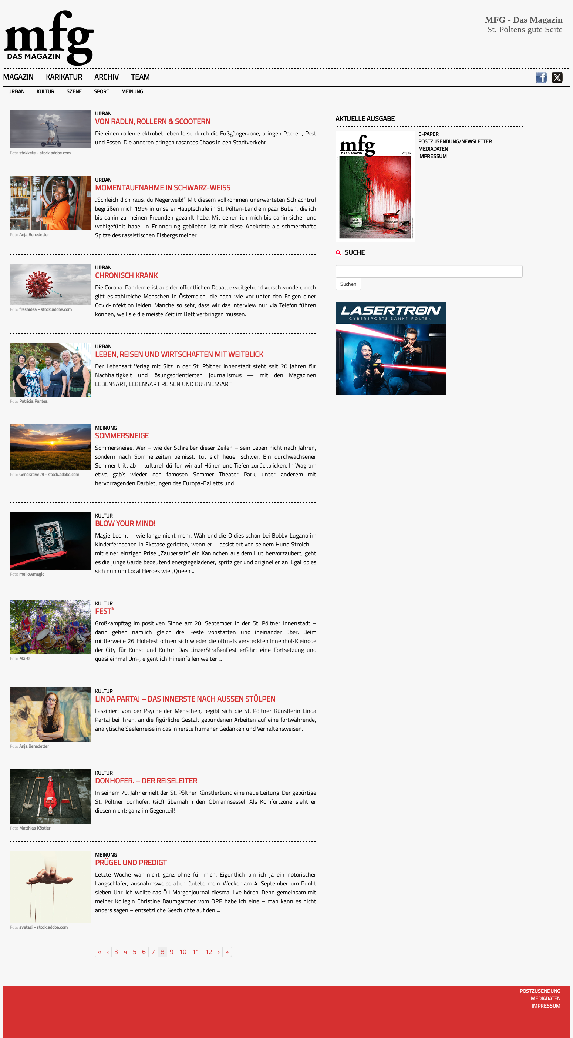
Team (140, 77)
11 (195, 952)
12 (208, 952)
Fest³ (104, 611)
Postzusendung (540, 991)
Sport (101, 91)
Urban (16, 91)
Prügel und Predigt (131, 862)
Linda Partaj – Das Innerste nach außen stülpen (185, 699)
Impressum (432, 156)
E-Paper (428, 134)
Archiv (106, 77)
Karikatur (64, 77)
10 (182, 952)
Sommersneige (122, 435)
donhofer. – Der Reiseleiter (146, 780)
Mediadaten (433, 149)
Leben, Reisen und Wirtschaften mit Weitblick (179, 354)
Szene (74, 91)
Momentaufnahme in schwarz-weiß (162, 187)
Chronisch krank (126, 275)
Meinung (132, 91)
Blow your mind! (125, 523)
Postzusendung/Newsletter (455, 141)
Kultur (45, 91)
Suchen (348, 284)
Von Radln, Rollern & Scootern (152, 121)
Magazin (18, 77)
